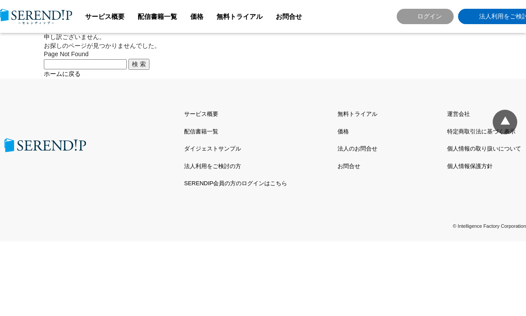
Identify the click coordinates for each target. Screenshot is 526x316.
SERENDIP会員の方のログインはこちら (235, 183)
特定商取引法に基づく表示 (481, 131)
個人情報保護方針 (470, 166)
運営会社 (458, 114)
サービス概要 (104, 16)
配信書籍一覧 (157, 16)
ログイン (429, 16)
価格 (196, 16)
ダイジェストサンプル (212, 148)
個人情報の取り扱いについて (484, 148)
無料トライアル (240, 16)
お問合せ (289, 16)
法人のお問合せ (357, 148)
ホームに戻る (62, 73)
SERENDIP (36, 16)
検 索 (139, 64)
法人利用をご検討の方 (212, 166)
